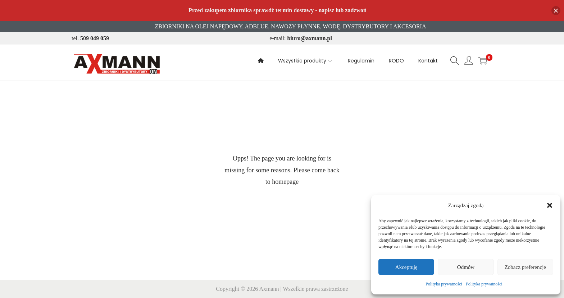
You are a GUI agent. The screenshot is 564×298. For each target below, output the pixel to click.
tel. (90, 38)
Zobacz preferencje (525, 267)
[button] (549, 205)
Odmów (465, 267)
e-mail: (300, 38)
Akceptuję (406, 267)
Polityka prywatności (444, 284)
